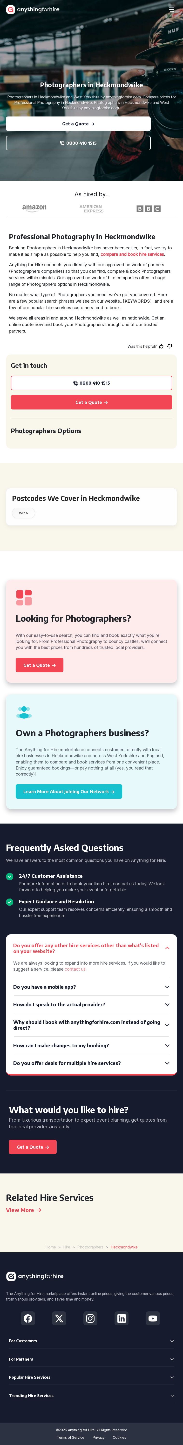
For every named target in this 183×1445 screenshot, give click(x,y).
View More (23, 1210)
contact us (75, 969)
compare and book (119, 254)
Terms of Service (70, 1437)
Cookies (119, 1437)
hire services (151, 254)
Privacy (99, 1437)
